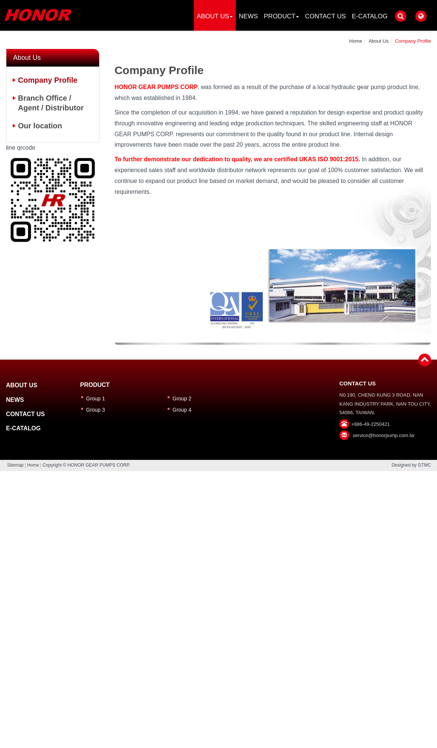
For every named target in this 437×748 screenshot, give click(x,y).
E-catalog (370, 16)
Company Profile (413, 41)
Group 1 (95, 399)
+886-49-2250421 (370, 424)
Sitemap (15, 465)
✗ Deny (218, 508)
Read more (186, 573)
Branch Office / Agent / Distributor (51, 103)
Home (355, 41)
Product (281, 16)
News (248, 16)
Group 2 (182, 399)
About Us (215, 16)
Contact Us (325, 16)
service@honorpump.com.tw (384, 435)
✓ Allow (218, 498)
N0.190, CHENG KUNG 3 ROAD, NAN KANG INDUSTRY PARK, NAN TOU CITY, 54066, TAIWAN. (385, 403)
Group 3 (95, 410)
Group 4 (182, 410)
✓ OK (322, 742)
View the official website (237, 573)
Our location (40, 126)
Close (218, 476)
